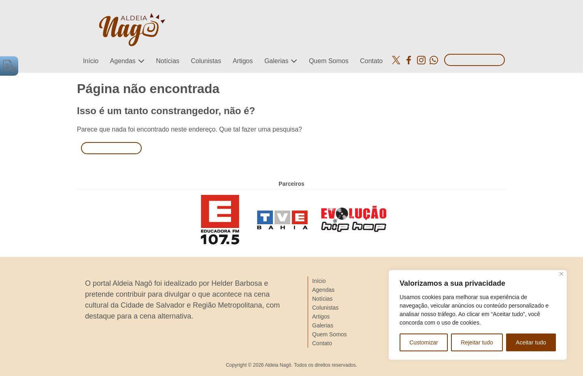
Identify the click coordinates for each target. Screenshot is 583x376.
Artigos (243, 60)
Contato (371, 60)
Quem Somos (329, 60)
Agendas (123, 60)
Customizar (423, 342)
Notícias (167, 60)
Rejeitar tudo (477, 342)
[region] (478, 315)
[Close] (561, 274)
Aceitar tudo (531, 342)
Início (90, 60)
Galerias (276, 60)
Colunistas (206, 60)
